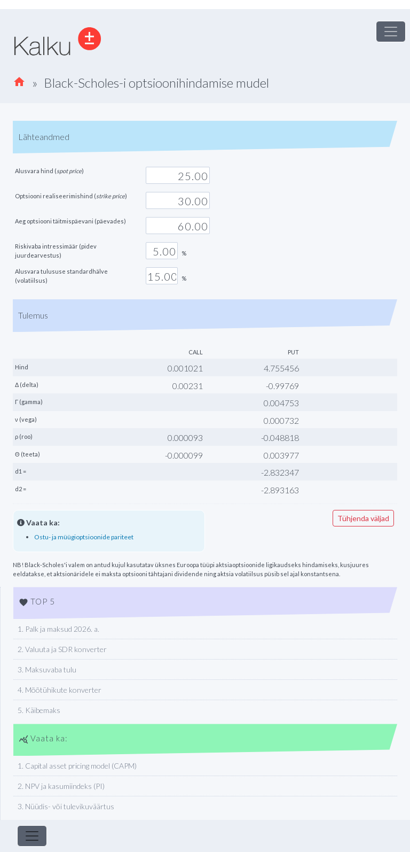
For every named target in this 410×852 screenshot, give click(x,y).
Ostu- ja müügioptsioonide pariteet (83, 537)
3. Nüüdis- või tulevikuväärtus (66, 806)
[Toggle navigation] (391, 31)
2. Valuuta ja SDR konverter (62, 649)
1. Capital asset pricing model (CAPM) (77, 765)
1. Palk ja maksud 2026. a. (58, 628)
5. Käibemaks (39, 710)
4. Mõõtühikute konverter (59, 689)
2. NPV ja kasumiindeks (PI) (61, 786)
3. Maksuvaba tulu (47, 669)
